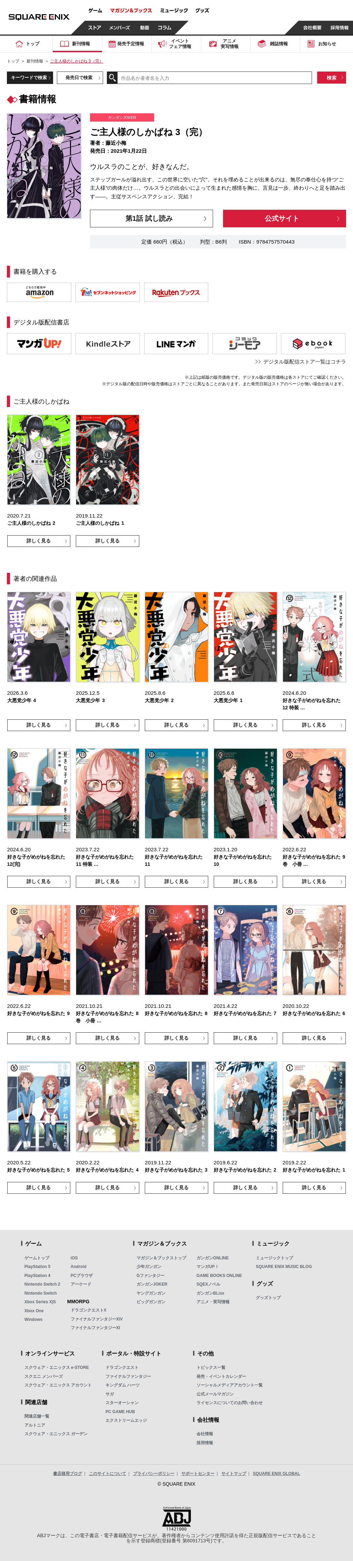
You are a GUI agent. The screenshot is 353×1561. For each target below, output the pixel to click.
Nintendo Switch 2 (42, 1284)
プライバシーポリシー (153, 1473)
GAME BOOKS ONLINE (219, 1275)
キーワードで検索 (29, 77)
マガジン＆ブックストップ (161, 1258)
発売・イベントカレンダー (221, 1376)
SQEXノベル (208, 1284)
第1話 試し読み (149, 218)
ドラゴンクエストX (89, 1310)
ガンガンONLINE (212, 1258)
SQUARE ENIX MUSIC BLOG (284, 1266)
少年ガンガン (149, 1266)
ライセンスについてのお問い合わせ (229, 1402)
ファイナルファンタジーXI (95, 1327)
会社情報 (204, 1433)
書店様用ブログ (67, 1473)
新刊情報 (35, 61)
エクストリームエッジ (126, 1420)
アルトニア (34, 1425)
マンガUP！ (207, 1266)
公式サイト (282, 218)
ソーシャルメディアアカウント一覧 (229, 1385)
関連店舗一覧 (36, 1416)
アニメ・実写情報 (213, 1301)
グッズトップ (268, 1297)
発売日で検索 (78, 77)
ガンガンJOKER (152, 1284)
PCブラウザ (82, 1275)
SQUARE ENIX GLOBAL (276, 1473)
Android (79, 1266)
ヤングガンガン (151, 1293)
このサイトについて (107, 1473)
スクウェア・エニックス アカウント (58, 1385)
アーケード (81, 1284)
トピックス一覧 (210, 1367)
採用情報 (204, 1442)
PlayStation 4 (37, 1275)
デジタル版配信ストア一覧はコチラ (304, 362)
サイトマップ (233, 1473)
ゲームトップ (36, 1258)
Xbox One (34, 1310)
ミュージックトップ (274, 1258)
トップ (13, 61)
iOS (74, 1258)
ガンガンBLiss (210, 1293)
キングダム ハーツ (122, 1385)
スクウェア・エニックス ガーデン (56, 1433)
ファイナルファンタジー (128, 1376)
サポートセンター (197, 1473)
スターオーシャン (122, 1402)
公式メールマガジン (215, 1394)
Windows (33, 1319)
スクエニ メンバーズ (43, 1376)
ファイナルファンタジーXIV (97, 1319)
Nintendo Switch (40, 1293)
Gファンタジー (150, 1275)
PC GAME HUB (120, 1411)
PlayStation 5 (37, 1266)
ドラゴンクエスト (122, 1367)
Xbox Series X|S (40, 1301)
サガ (109, 1394)
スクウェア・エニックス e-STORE (56, 1367)
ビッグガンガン (151, 1301)
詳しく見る (39, 540)
